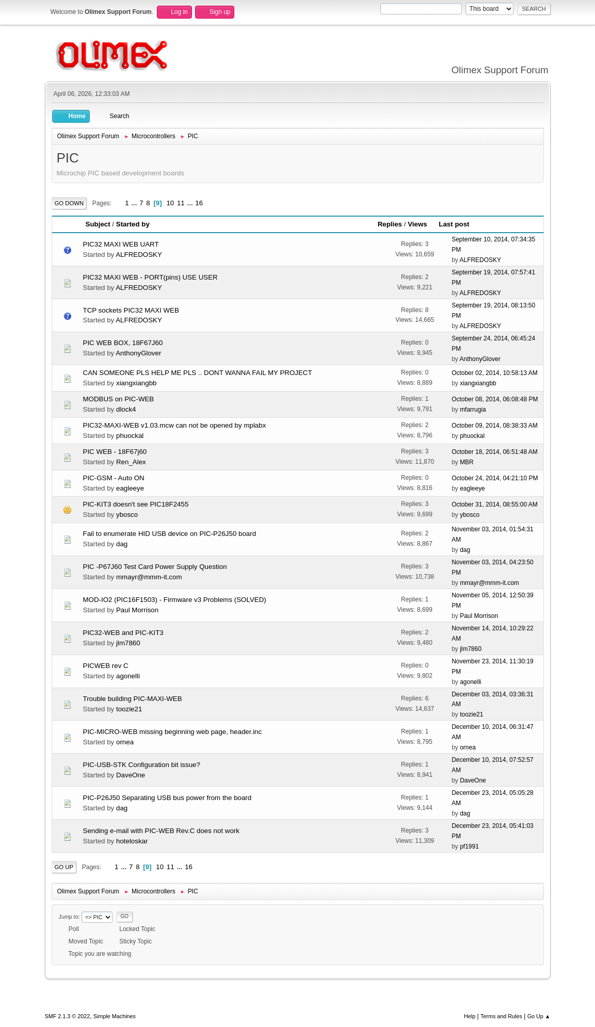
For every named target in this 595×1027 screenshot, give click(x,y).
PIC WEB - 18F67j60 (115, 451)
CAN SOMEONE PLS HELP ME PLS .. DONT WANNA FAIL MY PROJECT (197, 373)
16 (199, 203)
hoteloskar (132, 841)
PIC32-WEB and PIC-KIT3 (123, 633)
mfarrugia (473, 409)
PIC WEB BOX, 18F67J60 (123, 343)
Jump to (68, 917)
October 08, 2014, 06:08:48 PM (495, 399)
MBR (467, 462)
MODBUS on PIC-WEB (118, 399)
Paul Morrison (137, 610)
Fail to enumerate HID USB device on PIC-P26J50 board (169, 533)
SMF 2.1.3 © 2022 (67, 1016)
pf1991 (469, 846)
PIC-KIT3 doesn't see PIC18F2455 (136, 504)
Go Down (69, 203)
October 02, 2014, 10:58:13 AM (495, 373)
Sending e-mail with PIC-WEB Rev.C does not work (161, 831)
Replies (390, 224)
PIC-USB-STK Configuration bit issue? (141, 765)
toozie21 (129, 709)
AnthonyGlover (138, 353)
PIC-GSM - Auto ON (113, 478)
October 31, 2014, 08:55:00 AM (495, 504)
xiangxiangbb (136, 383)
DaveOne (130, 775)
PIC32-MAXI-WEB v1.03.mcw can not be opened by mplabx (174, 425)
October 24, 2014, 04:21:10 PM (495, 478)
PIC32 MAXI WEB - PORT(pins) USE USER (150, 277)
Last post (458, 224)
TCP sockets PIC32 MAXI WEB (131, 310)
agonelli (128, 676)
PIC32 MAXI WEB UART (121, 244)
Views (417, 224)
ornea (125, 742)
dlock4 (126, 409)
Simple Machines (114, 1016)
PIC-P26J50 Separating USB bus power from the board (167, 798)
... (135, 203)
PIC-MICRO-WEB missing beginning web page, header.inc (172, 732)
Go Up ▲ (539, 1016)
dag (121, 544)
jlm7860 (128, 643)
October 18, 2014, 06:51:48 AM (495, 451)
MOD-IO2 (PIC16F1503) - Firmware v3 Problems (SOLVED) (174, 600)
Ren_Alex (131, 462)
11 (181, 203)
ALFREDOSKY (139, 254)
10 (170, 203)
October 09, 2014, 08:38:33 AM (495, 425)
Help (469, 1016)
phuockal (129, 435)
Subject (98, 224)
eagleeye (130, 488)
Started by (133, 224)
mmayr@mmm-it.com (149, 577)
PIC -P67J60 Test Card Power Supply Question (155, 566)
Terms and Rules (501, 1016)
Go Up (64, 867)
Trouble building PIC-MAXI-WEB (132, 699)
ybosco (127, 514)
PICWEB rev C (105, 666)
